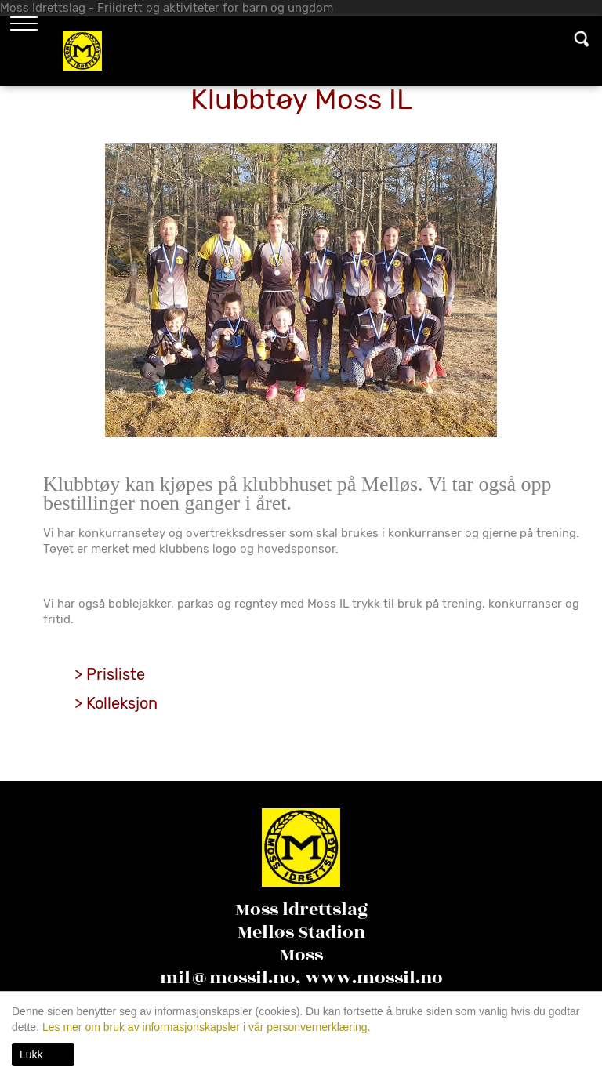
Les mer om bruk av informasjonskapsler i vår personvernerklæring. (205, 1027)
